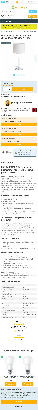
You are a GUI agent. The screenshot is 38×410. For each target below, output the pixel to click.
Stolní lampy (18, 31)
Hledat (33, 11)
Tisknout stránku (7, 94)
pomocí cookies (11, 394)
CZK (3, 2)
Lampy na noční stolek (30, 31)
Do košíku (23, 89)
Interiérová (9, 31)
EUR (7, 2)
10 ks (20, 144)
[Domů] (2, 31)
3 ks (20, 124)
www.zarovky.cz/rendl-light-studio (20, 108)
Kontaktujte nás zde (17, 104)
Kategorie (7, 21)
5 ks (20, 134)
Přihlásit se (34, 1)
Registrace (28, 1)
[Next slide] (35, 58)
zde (22, 397)
